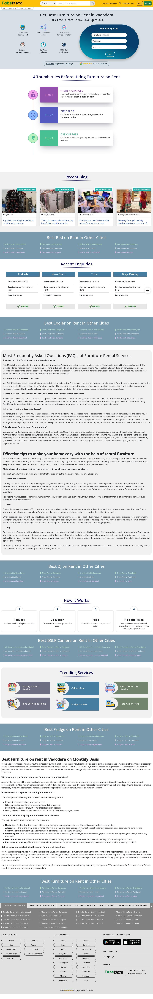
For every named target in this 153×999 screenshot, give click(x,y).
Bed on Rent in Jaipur (125, 252)
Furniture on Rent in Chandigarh (129, 893)
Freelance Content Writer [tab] (133, 911)
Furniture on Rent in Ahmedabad (17, 893)
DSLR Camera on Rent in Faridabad (131, 656)
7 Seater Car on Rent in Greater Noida (17, 925)
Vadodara (13, 8)
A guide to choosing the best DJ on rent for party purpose (18, 222)
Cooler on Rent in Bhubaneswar (92, 330)
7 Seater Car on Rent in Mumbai (90, 928)
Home (11, 945)
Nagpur (63, 972)
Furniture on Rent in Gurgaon (53, 901)
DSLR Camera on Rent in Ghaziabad (18, 660)
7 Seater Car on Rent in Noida (127, 928)
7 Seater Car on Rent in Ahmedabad (17, 917)
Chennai (63, 981)
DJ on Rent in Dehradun (51, 577)
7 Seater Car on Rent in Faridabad (91, 921)
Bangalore (63, 959)
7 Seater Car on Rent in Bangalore (54, 917)
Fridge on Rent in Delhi (88, 745)
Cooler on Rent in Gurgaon (52, 338)
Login (139, 3)
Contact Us (34, 954)
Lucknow (86, 968)
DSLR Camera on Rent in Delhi (91, 656)
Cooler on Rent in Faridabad (128, 334)
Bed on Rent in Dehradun (52, 248)
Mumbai (86, 945)
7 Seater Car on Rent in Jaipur (127, 925)
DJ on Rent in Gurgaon (50, 581)
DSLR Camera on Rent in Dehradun (55, 656)
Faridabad (86, 963)
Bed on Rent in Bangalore (52, 244)
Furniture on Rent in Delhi (89, 897)
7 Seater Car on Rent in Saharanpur (54, 932)
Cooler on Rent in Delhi (89, 334)
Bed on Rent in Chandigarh (127, 244)
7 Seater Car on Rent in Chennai (128, 917)
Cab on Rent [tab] (65, 911)
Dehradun (86, 981)
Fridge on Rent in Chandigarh (128, 741)
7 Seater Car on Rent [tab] (14, 911)
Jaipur (63, 954)
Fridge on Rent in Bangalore (53, 741)
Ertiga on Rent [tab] (107, 911)
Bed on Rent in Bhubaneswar (91, 244)
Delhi (46, 3)
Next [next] (148, 290)
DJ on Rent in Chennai (13, 577)
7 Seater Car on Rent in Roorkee (15, 932)
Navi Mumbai (86, 954)
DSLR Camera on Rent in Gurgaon (55, 660)
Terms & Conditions (34, 959)
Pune (63, 950)
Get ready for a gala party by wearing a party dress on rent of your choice (132, 222)
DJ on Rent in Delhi (87, 577)
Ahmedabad (63, 985)
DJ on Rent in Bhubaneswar (90, 573)
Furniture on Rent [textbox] (101, 35)
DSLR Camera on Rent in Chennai (17, 656)
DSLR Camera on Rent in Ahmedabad (19, 652)
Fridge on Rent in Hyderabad (91, 749)
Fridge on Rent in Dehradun (52, 745)
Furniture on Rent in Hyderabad (92, 901)
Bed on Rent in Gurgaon (51, 252)
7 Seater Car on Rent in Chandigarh (91, 917)
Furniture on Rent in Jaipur (127, 901)
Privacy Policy (11, 959)
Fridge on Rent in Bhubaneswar (92, 741)
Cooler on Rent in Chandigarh (128, 330)
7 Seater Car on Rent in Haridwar (90, 925)
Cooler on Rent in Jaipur (126, 338)
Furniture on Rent (28, 8)
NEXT (110, 54)
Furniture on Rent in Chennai (16, 897)
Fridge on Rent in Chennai (14, 745)
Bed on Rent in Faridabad (127, 248)
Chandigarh (63, 968)
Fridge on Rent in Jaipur (126, 749)
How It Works (11, 954)
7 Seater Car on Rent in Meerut (53, 928)
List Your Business (109, 3)
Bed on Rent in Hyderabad (90, 252)
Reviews (34, 950)
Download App (126, 3)
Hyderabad (86, 972)
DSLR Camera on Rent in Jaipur (129, 660)
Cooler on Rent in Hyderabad (91, 338)
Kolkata (63, 976)
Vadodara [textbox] (97, 41)
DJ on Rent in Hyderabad (89, 581)
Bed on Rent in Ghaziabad (15, 252)
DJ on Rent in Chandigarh (127, 573)
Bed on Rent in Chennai (14, 248)
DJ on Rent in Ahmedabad (15, 573)
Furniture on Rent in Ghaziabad (16, 901)
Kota (86, 985)
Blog (11, 950)
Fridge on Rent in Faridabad (127, 745)
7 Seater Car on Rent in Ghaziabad (129, 921)
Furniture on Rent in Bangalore (54, 893)
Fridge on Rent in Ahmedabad (16, 741)
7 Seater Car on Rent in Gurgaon (53, 925)
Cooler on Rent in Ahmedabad (16, 330)
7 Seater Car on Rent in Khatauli (15, 928)
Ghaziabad (63, 963)
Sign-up (147, 3)
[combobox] (109, 35)
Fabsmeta (68, 995)
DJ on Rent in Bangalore (51, 573)
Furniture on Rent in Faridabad (129, 897)
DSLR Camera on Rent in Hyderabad (94, 660)
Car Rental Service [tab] (85, 911)
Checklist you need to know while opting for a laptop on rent (94, 222)
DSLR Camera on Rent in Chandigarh (131, 652)
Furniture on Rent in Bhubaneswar (93, 893)
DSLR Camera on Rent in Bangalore (56, 652)
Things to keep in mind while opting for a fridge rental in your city (57, 222)
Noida (86, 959)
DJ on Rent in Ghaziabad (14, 581)
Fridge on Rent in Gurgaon (52, 749)
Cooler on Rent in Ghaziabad (16, 338)
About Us (34, 945)
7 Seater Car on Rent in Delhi (52, 921)
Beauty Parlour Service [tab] (42, 911)
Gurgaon (86, 950)
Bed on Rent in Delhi (88, 248)
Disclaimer (11, 963)
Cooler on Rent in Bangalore (53, 330)
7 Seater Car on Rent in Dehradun (16, 921)
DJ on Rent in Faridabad (126, 577)
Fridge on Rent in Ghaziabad (15, 749)
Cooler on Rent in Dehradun (53, 334)
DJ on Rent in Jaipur (124, 581)
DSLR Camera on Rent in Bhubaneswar (95, 652)
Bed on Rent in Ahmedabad (15, 244)
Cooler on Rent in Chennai (15, 334)
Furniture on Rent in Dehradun (54, 897)
